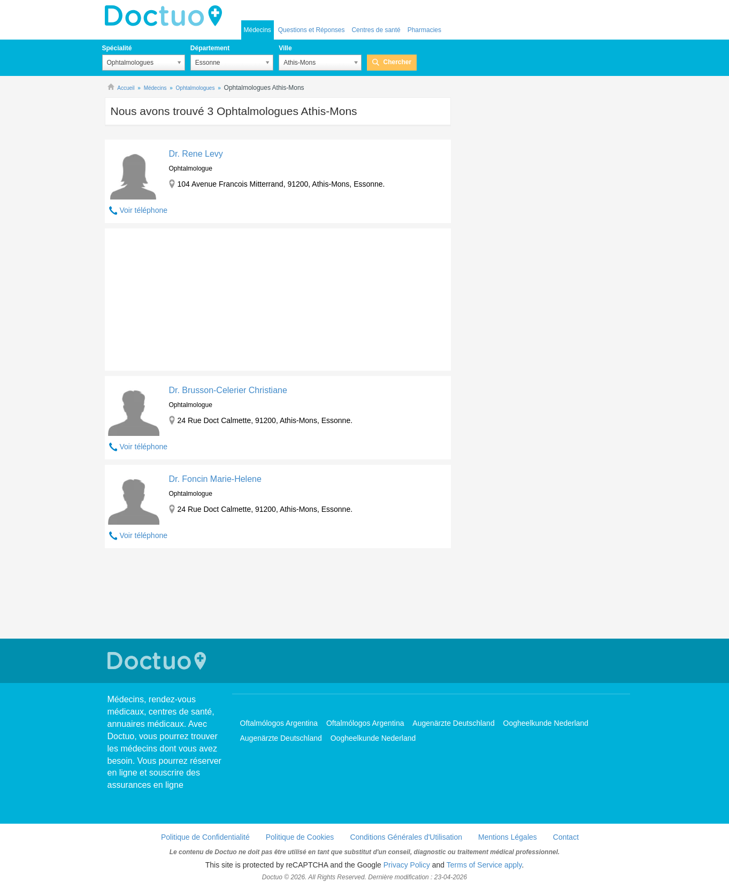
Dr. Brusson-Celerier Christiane (227, 390)
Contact (566, 837)
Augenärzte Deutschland (453, 723)
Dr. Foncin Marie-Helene (214, 479)
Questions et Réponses (311, 30)
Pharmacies (424, 30)
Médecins (257, 30)
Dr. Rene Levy (195, 153)
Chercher (397, 62)
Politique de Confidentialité (205, 837)
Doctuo (166, 16)
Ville (285, 48)
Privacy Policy (406, 865)
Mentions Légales (507, 837)
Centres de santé (375, 30)
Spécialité (117, 48)
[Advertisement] (186, 297)
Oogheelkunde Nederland (546, 723)
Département (209, 48)
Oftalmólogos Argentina (279, 723)
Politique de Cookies (300, 837)
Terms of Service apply (484, 865)
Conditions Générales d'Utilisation (406, 837)
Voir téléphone (144, 210)
